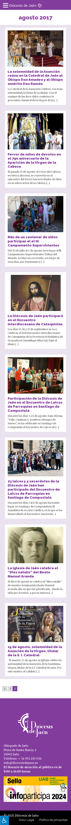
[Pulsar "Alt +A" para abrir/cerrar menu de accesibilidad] (4, 820)
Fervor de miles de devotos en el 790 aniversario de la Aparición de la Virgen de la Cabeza (34, 160)
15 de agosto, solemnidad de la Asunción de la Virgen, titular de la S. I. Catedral (35, 651)
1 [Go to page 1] (10, 688)
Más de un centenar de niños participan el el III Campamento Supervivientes (33, 241)
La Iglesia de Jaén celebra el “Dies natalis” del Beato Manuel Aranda (33, 572)
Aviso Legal (26, 820)
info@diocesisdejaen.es (21, 763)
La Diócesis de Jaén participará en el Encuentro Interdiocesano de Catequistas (35, 320)
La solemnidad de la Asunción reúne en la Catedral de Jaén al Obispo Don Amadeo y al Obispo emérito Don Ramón (35, 78)
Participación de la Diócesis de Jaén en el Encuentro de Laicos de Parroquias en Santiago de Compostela (35, 404)
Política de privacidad (53, 820)
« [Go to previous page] (5, 688)
